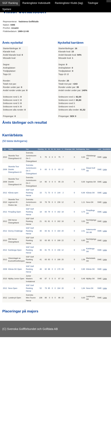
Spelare (6, 9)
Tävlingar (93, 3)
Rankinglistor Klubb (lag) (69, 3)
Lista (105, 157)
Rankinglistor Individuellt (36, 3)
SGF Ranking (10, 3)
